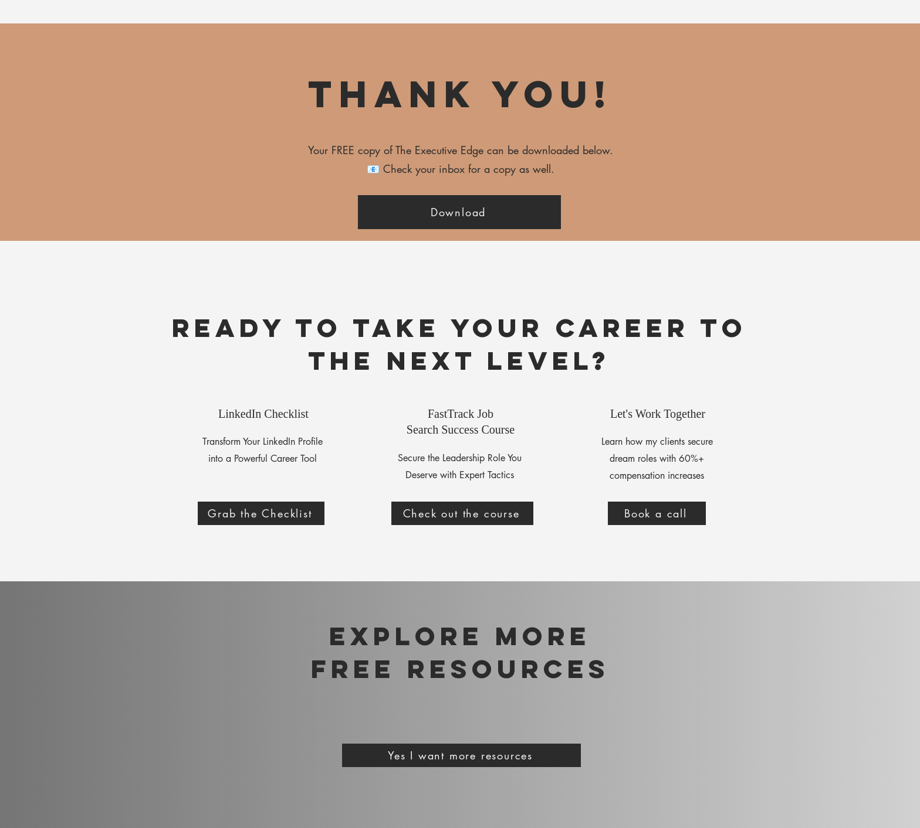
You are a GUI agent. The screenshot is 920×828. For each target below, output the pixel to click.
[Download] (459, 212)
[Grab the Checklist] (261, 513)
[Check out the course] (462, 513)
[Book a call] (657, 513)
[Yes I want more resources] (461, 755)
